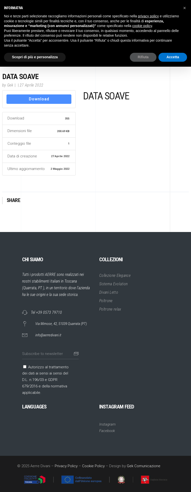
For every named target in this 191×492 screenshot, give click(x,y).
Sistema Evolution (113, 284)
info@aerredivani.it (48, 335)
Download (39, 99)
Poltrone (106, 300)
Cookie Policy (93, 466)
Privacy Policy (66, 466)
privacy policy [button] (148, 16)
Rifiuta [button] (143, 57)
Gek (10, 85)
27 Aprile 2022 (31, 85)
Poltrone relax (110, 309)
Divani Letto (108, 292)
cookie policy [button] (142, 26)
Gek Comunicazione (143, 466)
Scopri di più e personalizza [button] (35, 57)
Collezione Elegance (115, 275)
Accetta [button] (172, 57)
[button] (185, 8)
